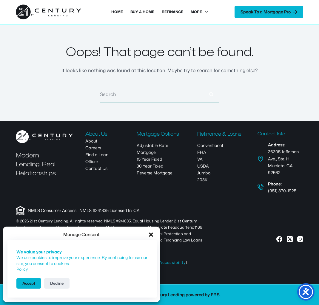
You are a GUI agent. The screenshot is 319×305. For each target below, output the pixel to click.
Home (117, 11)
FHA (201, 152)
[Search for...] (151, 94)
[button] (151, 235)
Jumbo (203, 173)
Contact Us (96, 168)
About (91, 141)
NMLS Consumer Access (52, 210)
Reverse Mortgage (154, 173)
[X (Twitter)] (290, 239)
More (200, 12)
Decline (57, 283)
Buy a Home (142, 11)
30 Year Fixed (150, 166)
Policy (22, 269)
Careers (93, 148)
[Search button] (211, 94)
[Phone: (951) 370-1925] (260, 187)
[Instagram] (300, 239)
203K (202, 179)
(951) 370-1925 (282, 190)
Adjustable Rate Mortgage (152, 149)
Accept (28, 283)
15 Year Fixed (149, 159)
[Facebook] (279, 239)
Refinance (172, 11)
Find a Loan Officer (96, 158)
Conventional (210, 145)
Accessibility (172, 262)
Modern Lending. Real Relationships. (36, 164)
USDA (203, 166)
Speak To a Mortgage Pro (269, 12)
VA (200, 159)
